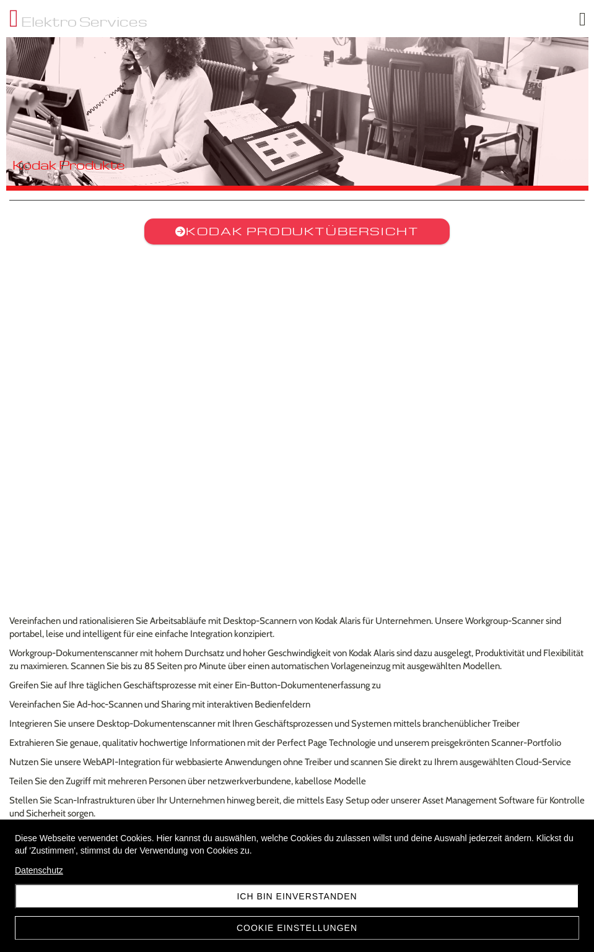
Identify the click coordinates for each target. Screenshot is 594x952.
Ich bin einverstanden (297, 896)
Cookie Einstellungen (297, 928)
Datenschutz (39, 870)
